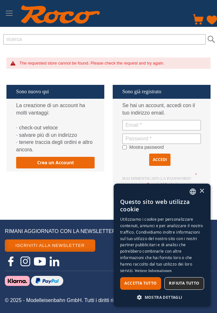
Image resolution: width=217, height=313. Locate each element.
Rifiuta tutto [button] (184, 283)
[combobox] (104, 39)
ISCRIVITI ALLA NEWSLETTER (50, 245)
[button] (162, 297)
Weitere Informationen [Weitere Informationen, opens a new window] (153, 270)
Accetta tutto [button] (140, 283)
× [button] (201, 191)
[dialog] (162, 245)
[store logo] (60, 14)
